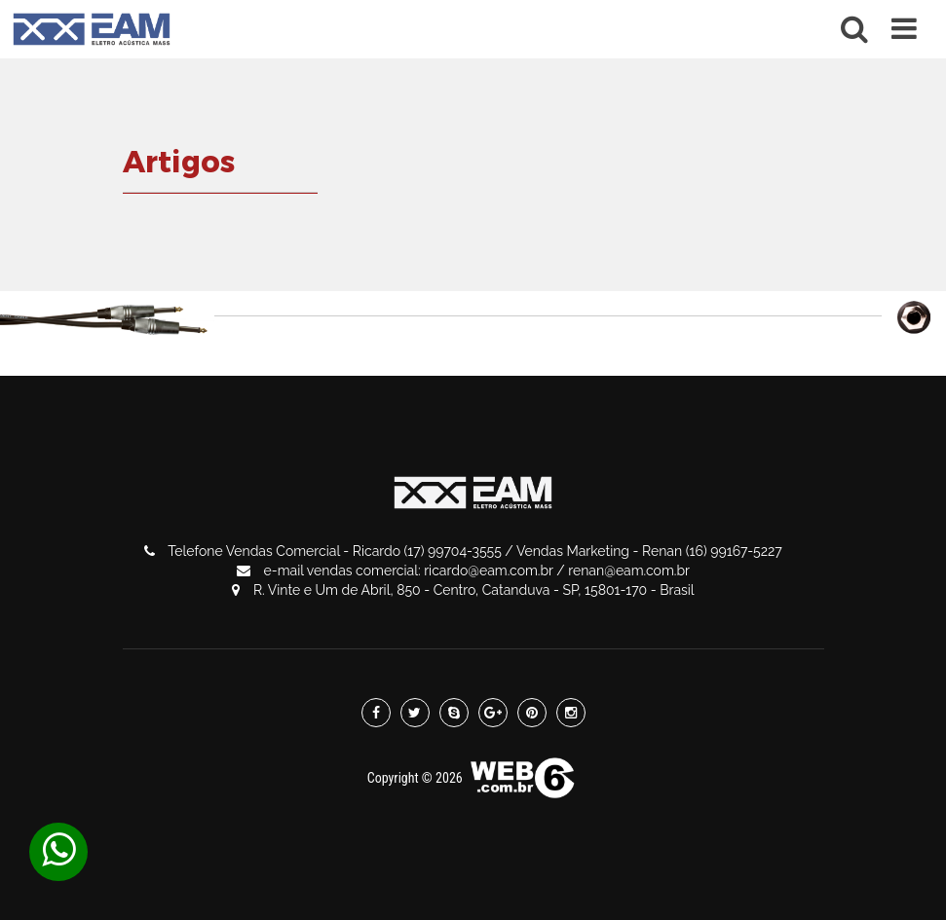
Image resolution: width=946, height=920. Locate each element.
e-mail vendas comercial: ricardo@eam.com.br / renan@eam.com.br (463, 570)
